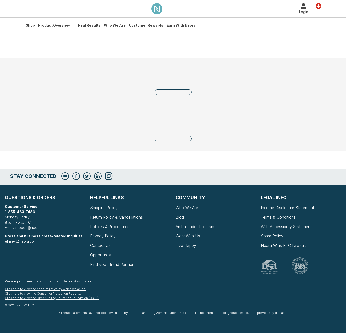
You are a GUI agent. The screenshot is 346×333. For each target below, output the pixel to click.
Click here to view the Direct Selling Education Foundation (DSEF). (52, 298)
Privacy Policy (103, 235)
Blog (180, 217)
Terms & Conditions (278, 217)
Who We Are (115, 25)
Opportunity (100, 254)
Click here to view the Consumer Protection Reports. (43, 293)
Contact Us (100, 245)
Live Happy (186, 245)
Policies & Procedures (109, 226)
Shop (30, 25)
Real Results (89, 25)
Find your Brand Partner (111, 264)
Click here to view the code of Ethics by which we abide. (45, 289)
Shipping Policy (104, 207)
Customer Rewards (146, 25)
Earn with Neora (181, 25)
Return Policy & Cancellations (116, 217)
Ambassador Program (195, 226)
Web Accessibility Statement (286, 226)
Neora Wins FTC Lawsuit (283, 245)
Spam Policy (272, 235)
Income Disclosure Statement (287, 207)
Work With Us (188, 235)
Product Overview (54, 25)
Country (318, 6)
